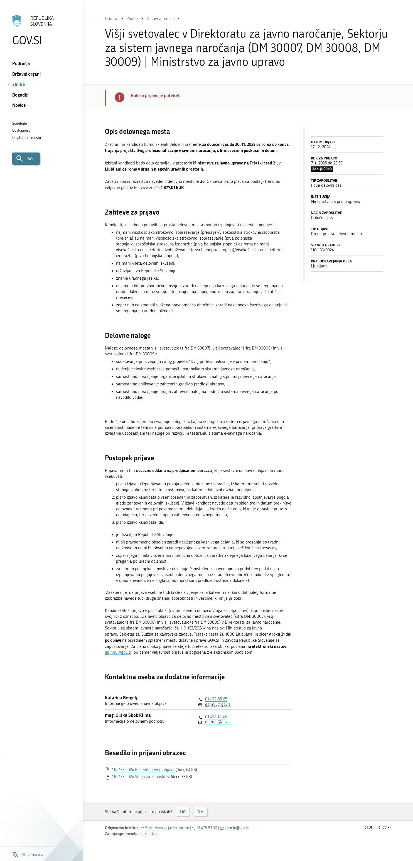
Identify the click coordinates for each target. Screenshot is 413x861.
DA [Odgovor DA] (183, 811)
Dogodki (20, 95)
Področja (21, 63)
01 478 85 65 (216, 699)
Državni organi (26, 74)
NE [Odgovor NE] (200, 811)
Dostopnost (21, 130)
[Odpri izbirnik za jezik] (28, 854)
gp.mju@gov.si (118, 652)
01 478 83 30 (206, 828)
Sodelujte (19, 123)
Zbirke (18, 84)
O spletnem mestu (26, 138)
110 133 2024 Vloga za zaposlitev (141, 776)
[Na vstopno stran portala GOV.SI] (41, 30)
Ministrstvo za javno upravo (167, 828)
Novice (19, 105)
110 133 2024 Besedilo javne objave (143, 769)
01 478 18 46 (216, 716)
